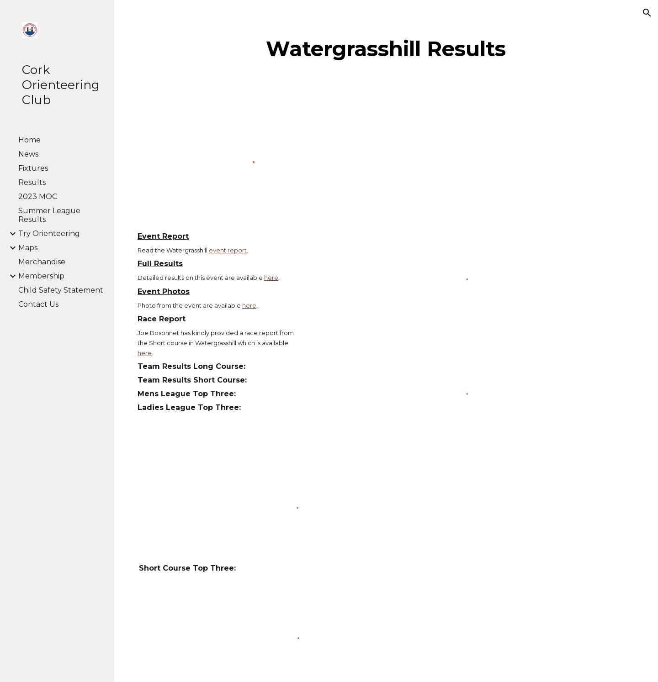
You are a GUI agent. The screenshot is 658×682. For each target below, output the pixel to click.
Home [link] (29, 140)
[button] (647, 13)
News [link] (28, 154)
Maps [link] (27, 247)
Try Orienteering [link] (49, 233)
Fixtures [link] (33, 168)
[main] (386, 49)
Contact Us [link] (38, 304)
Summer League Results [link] (49, 215)
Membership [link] (41, 276)
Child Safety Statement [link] (60, 290)
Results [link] (32, 182)
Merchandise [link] (41, 261)
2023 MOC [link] (37, 196)
